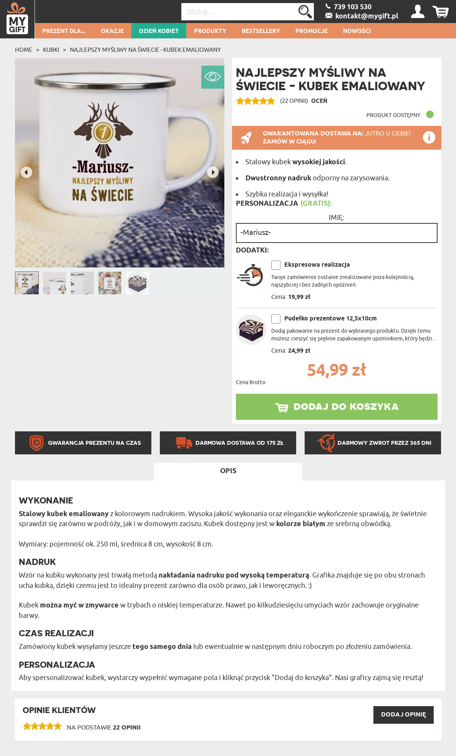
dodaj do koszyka (346, 406)
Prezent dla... (64, 31)
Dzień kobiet (159, 31)
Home (23, 49)
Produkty (210, 31)
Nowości (357, 31)
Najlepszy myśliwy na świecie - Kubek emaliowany (145, 49)
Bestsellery (261, 31)
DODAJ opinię (403, 714)
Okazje (112, 31)
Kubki (51, 49)
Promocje (311, 31)
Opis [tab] (228, 471)
